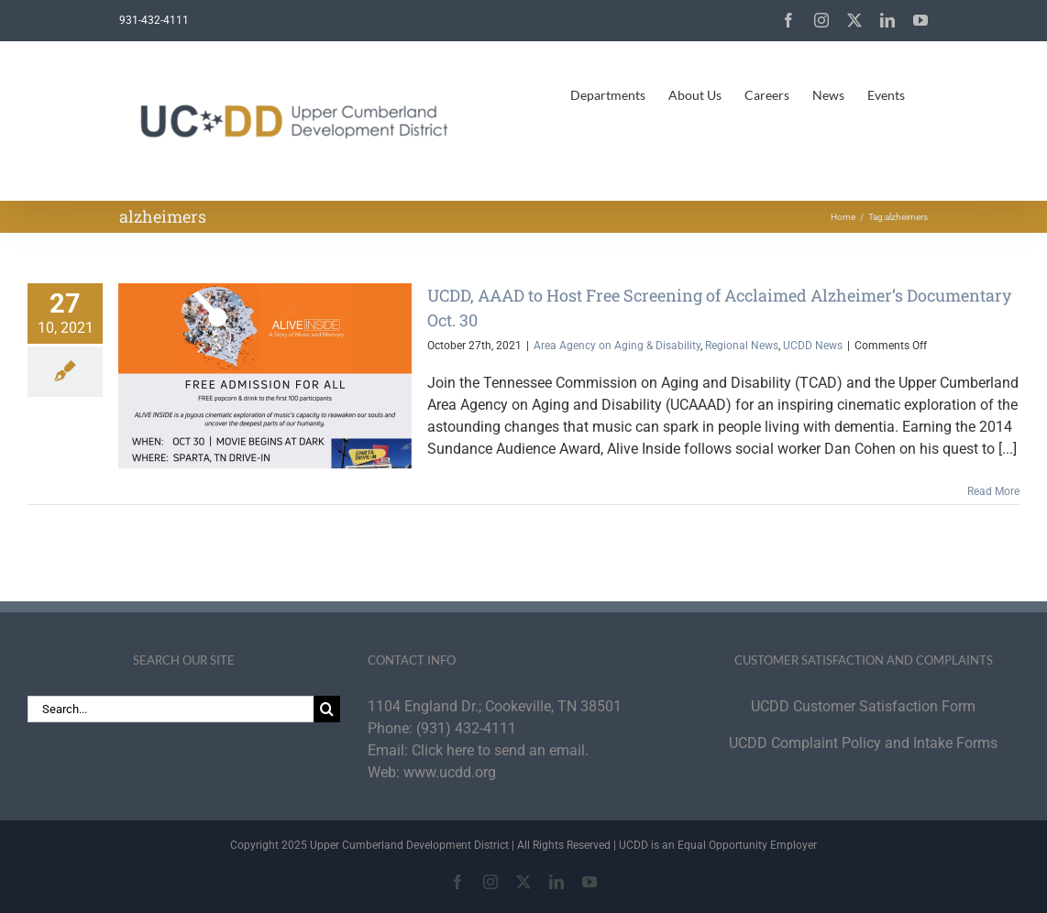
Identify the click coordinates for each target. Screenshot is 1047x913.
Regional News (741, 345)
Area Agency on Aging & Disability (617, 345)
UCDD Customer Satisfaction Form (863, 706)
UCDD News (813, 345)
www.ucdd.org (449, 772)
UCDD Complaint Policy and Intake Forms (863, 743)
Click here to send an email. (500, 750)
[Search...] (171, 709)
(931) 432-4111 (466, 728)
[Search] (327, 709)
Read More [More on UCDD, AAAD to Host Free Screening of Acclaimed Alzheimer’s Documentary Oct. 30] (993, 491)
